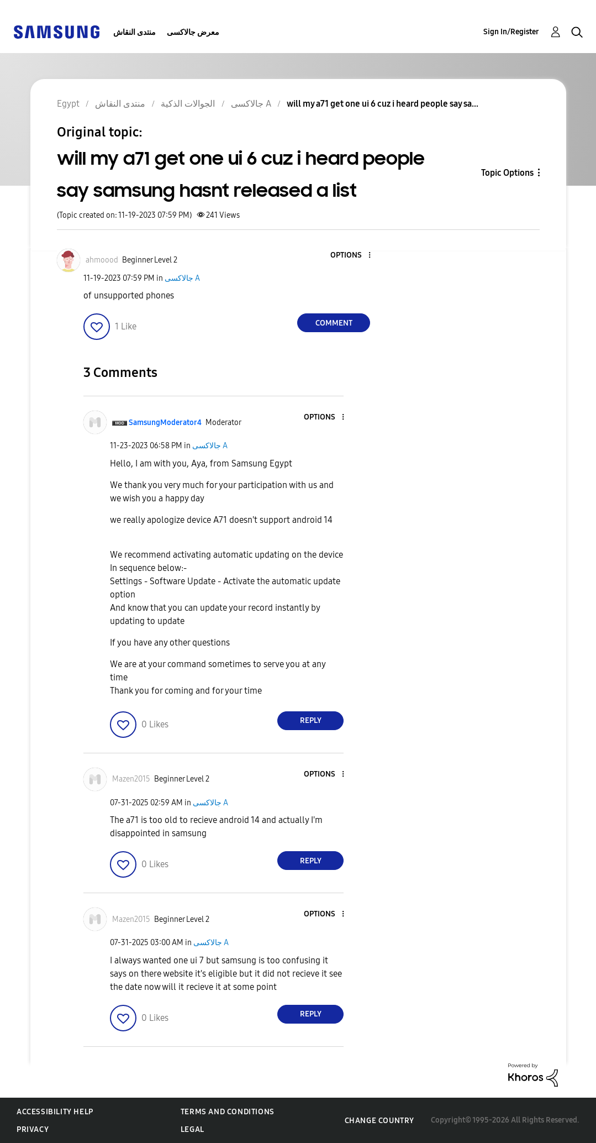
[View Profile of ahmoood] (102, 260)
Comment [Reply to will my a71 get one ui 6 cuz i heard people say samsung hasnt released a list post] (333, 323)
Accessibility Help (55, 1111)
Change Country (379, 1120)
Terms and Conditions (228, 1111)
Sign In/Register (511, 31)
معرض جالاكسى (193, 32)
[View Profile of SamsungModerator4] (165, 422)
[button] (351, 255)
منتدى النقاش (134, 32)
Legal (192, 1129)
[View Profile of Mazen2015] (131, 779)
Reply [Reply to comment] (310, 720)
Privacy (33, 1129)
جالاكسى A (182, 278)
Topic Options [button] (507, 172)
